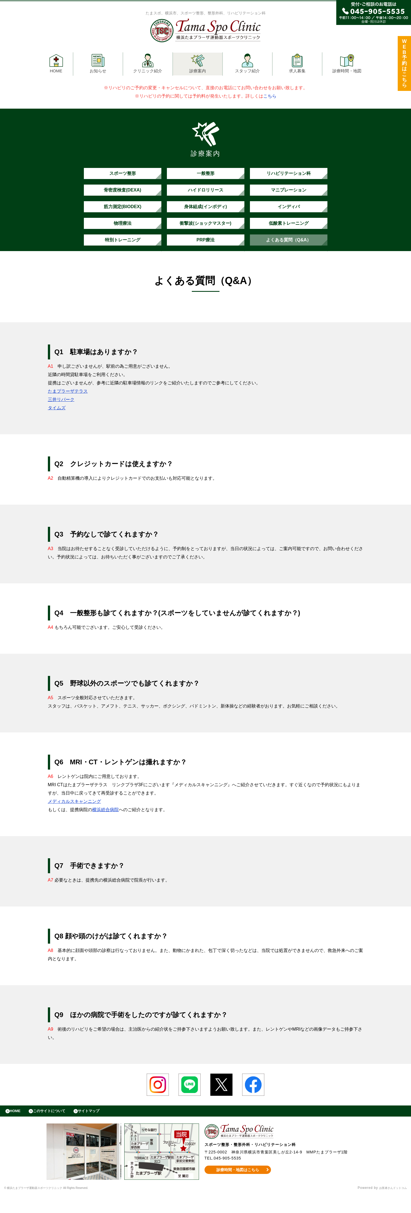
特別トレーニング (122, 253)
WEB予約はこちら (404, 64)
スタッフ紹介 (247, 65)
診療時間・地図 (346, 65)
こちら (269, 97)
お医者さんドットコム (389, 1206)
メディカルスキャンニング (74, 816)
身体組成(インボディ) (205, 215)
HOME (56, 65)
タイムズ (57, 423)
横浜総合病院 (105, 825)
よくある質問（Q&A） (288, 253)
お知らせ (98, 65)
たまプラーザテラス (68, 406)
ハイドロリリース (205, 195)
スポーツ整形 (122, 176)
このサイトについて (56, 1127)
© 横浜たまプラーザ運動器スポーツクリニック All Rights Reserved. (60, 1206)
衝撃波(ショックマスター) (205, 234)
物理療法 (122, 234)
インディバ (289, 215)
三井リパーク (61, 414)
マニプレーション (288, 195)
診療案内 (197, 65)
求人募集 (297, 65)
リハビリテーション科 (289, 176)
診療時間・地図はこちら (237, 1188)
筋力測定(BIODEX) (122, 215)
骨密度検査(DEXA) (122, 195)
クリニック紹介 (147, 65)
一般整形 (205, 176)
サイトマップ (101, 1127)
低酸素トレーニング (289, 234)
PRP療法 (205, 253)
